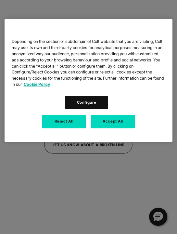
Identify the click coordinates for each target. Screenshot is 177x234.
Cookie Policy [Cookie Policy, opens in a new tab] (37, 84)
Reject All (64, 121)
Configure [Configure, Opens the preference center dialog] (86, 102)
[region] (89, 80)
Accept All (113, 121)
